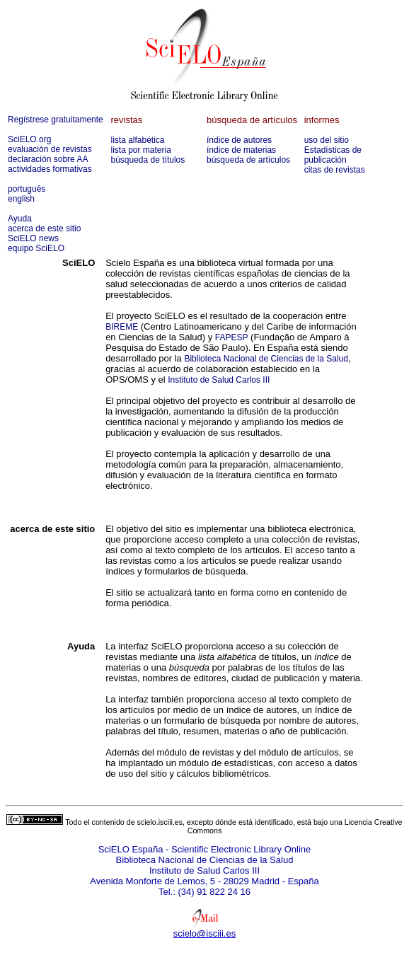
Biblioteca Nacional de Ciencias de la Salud (265, 359)
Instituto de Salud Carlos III (219, 380)
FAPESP (231, 337)
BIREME (121, 327)
